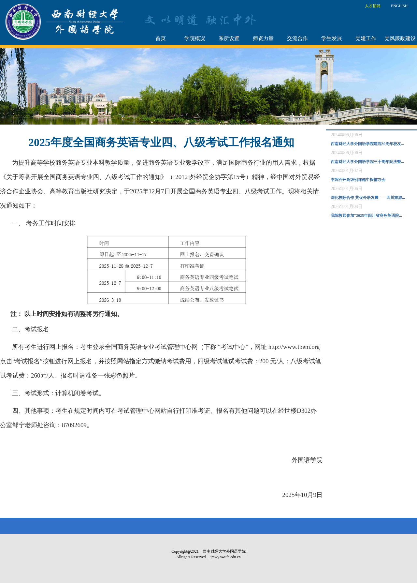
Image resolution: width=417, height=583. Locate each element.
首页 (160, 38)
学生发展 (331, 38)
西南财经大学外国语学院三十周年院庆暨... (367, 161)
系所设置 (229, 38)
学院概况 (194, 38)
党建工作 (365, 38)
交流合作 (297, 38)
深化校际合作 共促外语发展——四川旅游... (368, 197)
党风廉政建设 (400, 38)
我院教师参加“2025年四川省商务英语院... (366, 215)
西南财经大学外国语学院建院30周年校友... (367, 144)
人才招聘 (373, 6)
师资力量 (263, 38)
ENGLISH (399, 6)
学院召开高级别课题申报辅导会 (358, 179)
